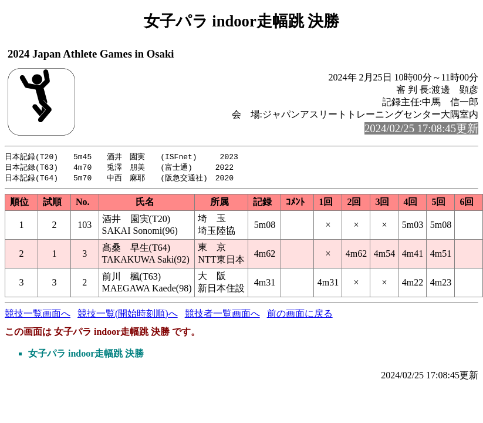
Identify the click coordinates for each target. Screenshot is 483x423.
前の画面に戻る (300, 315)
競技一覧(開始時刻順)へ (127, 315)
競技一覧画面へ (37, 315)
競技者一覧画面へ (222, 315)
